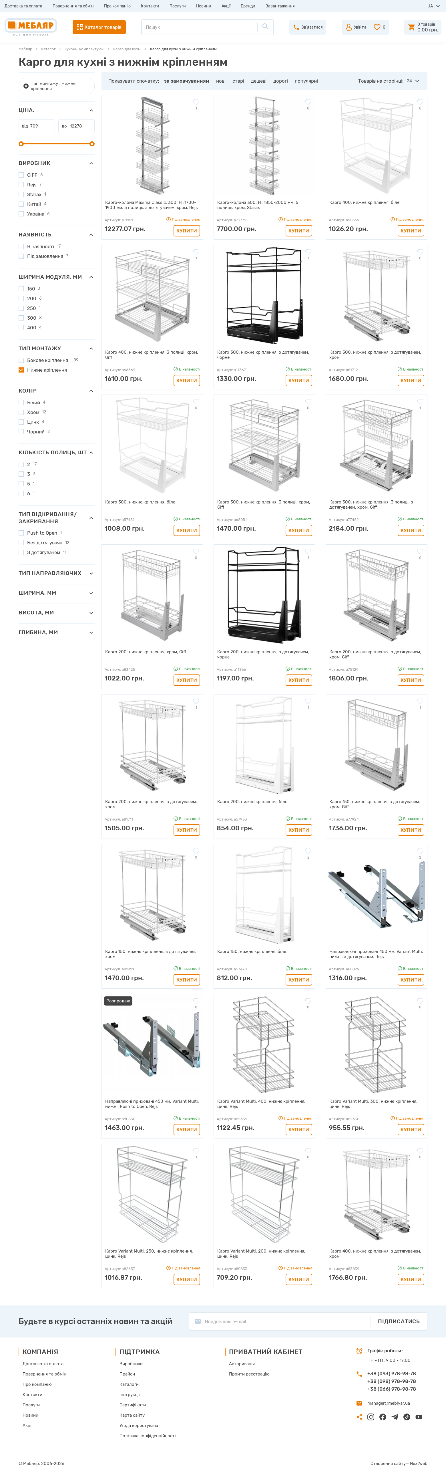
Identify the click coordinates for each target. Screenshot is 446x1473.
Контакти (150, 6)
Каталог (48, 49)
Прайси (127, 1374)
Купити (186, 231)
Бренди (248, 6)
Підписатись (399, 1321)
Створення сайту (388, 1463)
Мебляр (25, 49)
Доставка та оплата (23, 6)
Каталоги (129, 1384)
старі (238, 81)
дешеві (258, 81)
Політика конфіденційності (148, 1435)
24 (409, 80)
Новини (203, 6)
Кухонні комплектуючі (84, 49)
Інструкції (130, 1394)
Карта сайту (132, 1415)
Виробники (131, 1363)
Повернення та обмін (73, 6)
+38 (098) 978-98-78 (391, 1381)
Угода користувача (139, 1425)
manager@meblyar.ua (388, 1403)
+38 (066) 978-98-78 (391, 1389)
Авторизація (242, 1363)
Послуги (178, 6)
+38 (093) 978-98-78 (391, 1373)
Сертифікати (133, 1405)
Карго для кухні (127, 49)
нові (221, 81)
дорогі (280, 81)
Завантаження (280, 6)
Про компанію (117, 6)
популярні (306, 81)
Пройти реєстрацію (249, 1374)
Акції (226, 6)
